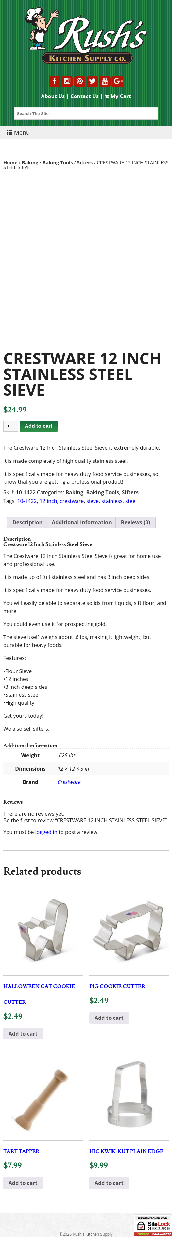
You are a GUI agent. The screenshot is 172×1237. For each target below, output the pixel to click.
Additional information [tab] (82, 522)
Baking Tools (58, 162)
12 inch (48, 501)
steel (131, 501)
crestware (72, 501)
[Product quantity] (10, 426)
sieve (92, 501)
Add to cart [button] (23, 1033)
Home (10, 162)
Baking (30, 162)
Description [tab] (27, 522)
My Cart (117, 96)
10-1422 (27, 501)
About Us (53, 96)
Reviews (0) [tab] (135, 522)
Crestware (69, 782)
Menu (18, 132)
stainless (111, 501)
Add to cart (38, 426)
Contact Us (84, 96)
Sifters (85, 162)
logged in (46, 832)
